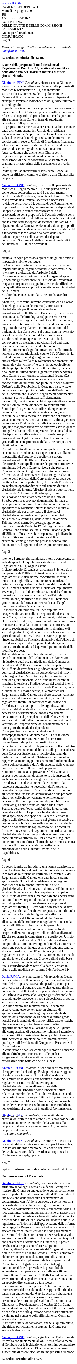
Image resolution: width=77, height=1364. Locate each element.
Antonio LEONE (13, 185)
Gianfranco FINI (13, 50)
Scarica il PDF (11, 3)
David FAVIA (11, 976)
